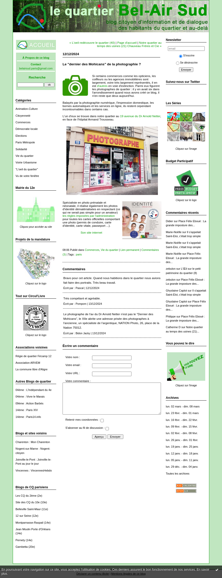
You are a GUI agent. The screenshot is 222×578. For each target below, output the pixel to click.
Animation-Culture (27, 108)
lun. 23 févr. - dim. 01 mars (182, 413)
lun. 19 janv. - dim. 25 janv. (182, 446)
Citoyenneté (23, 115)
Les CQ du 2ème (26, 495)
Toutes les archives (177, 473)
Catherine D (173, 327)
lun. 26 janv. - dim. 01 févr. (182, 440)
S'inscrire (187, 55)
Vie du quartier (25, 155)
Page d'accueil (127, 42)
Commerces (23, 122)
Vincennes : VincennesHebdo (34, 470)
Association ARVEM (28, 362)
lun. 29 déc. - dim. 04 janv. (182, 466)
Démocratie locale (27, 128)
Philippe (171, 316)
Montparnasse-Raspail (29, 522)
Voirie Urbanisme (26, 162)
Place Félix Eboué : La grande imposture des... (184, 258)
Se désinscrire (187, 62)
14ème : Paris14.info (28, 416)
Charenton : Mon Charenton (33, 442)
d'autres (102, 85)
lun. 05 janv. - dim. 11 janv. (182, 460)
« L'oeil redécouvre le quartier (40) (92, 42)
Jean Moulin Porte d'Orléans (33, 529)
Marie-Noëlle (174, 232)
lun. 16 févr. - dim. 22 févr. (182, 419)
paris (79, 254)
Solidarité (21, 149)
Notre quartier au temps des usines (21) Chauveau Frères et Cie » (129, 44)
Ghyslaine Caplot (176, 290)
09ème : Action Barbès (29, 403)
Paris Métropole (25, 142)
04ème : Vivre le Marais (30, 396)
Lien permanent (130, 249)
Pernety (20, 540)
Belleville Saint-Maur (28, 509)
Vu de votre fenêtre (27, 175)
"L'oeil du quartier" (27, 169)
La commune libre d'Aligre (32, 369)
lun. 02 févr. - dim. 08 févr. (182, 433)
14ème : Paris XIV (27, 410)
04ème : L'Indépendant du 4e (34, 389)
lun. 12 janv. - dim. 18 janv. (182, 453)
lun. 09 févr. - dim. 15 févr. (182, 426)
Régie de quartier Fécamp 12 (33, 356)
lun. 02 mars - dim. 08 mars (183, 406)
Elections (21, 135)
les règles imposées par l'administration (89, 215)
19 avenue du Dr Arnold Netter (140, 116)
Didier (169, 221)
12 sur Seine (23, 515)
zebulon (170, 268)
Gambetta (22, 546)
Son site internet (91, 232)
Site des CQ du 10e (28, 502)
